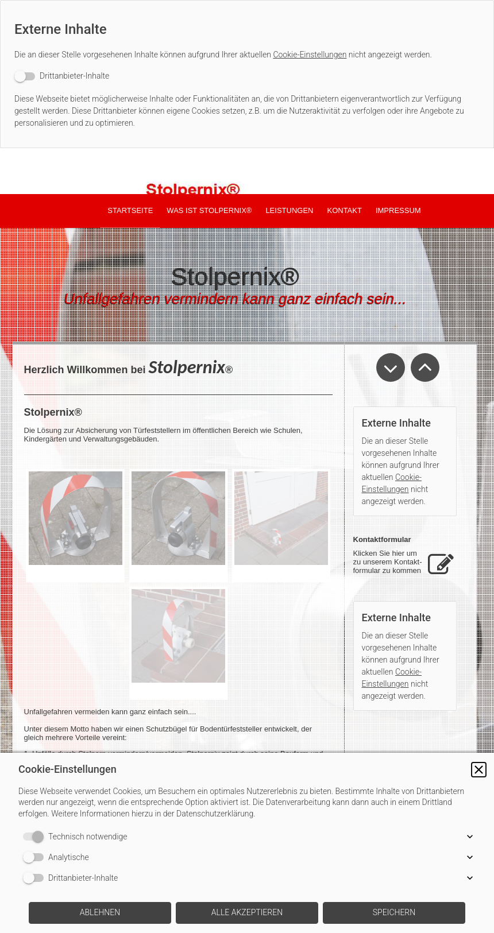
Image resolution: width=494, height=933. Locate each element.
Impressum (398, 210)
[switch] (61, 76)
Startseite (130, 210)
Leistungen (289, 210)
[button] (479, 769)
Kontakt (344, 210)
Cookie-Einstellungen (309, 54)
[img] (247, 171)
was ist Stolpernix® (209, 210)
